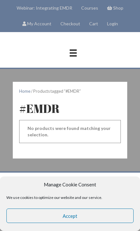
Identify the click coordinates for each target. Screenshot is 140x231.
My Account (36, 23)
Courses (89, 8)
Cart (93, 23)
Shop (115, 8)
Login (112, 23)
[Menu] (73, 53)
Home (24, 91)
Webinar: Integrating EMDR (44, 8)
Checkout (70, 23)
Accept (70, 216)
